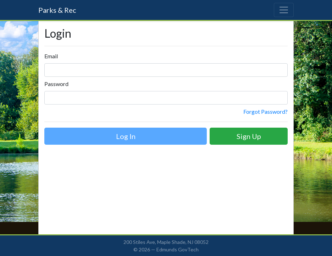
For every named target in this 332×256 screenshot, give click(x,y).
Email (51, 56)
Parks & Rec (57, 10)
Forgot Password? (265, 111)
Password (56, 83)
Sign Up (249, 136)
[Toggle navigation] (284, 10)
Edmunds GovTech (177, 249)
